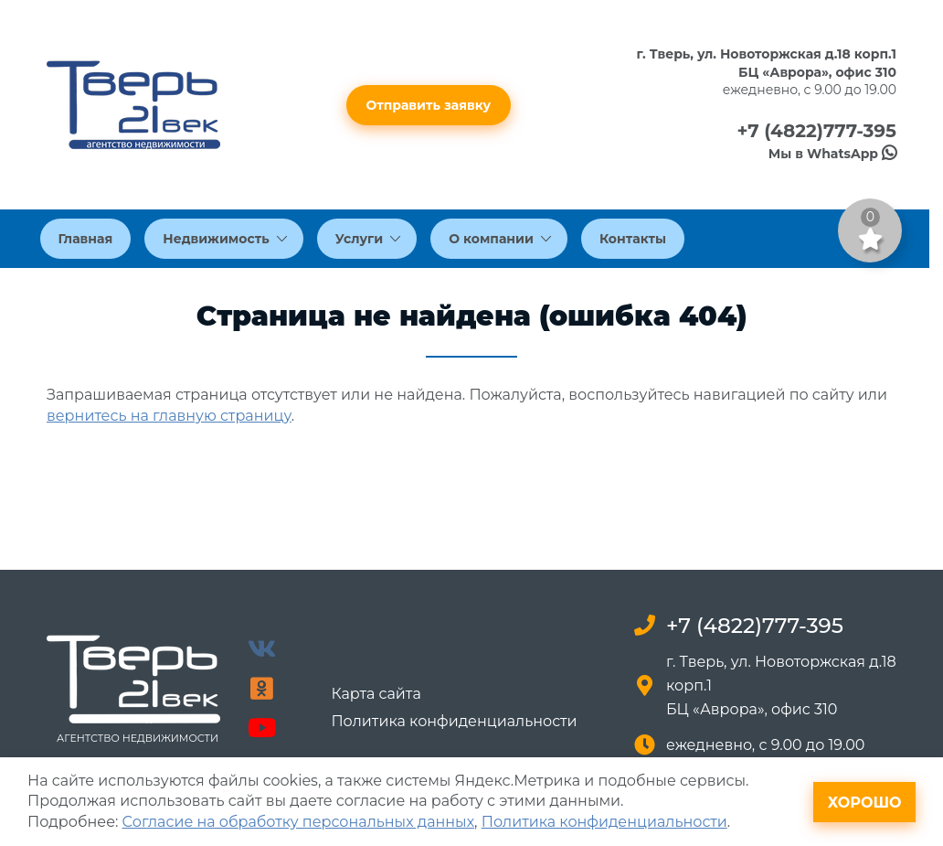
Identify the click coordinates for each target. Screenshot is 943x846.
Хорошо (865, 802)
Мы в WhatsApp (832, 153)
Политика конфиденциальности (454, 721)
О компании (500, 238)
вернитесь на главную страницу (169, 415)
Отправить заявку (429, 105)
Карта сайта (375, 694)
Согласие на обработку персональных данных (298, 821)
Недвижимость (225, 238)
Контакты (632, 238)
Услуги (368, 238)
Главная (85, 238)
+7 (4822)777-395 (816, 131)
